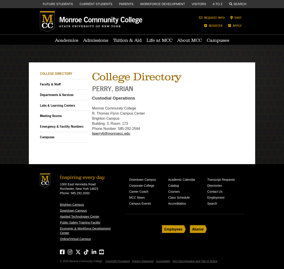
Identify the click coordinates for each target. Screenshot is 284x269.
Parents (126, 4)
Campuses (218, 40)
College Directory (56, 73)
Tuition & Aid (127, 40)
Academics (66, 40)
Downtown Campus (73, 210)
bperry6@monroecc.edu (111, 133)
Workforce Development (162, 4)
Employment (216, 197)
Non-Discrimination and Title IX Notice (195, 261)
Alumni (197, 229)
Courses (174, 191)
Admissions (95, 40)
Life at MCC (159, 40)
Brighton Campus (72, 204)
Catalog (173, 185)
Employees (173, 229)
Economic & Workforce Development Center (85, 231)
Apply (235, 25)
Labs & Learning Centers (57, 105)
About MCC (189, 40)
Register (213, 25)
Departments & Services (56, 95)
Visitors (199, 4)
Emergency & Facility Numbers (61, 126)
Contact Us (215, 191)
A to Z (218, 4)
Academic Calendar (181, 179)
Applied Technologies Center (79, 216)
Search (237, 4)
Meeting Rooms (51, 116)
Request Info (212, 17)
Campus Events (140, 203)
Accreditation (177, 203)
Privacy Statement (143, 261)
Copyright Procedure (117, 261)
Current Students (96, 4)
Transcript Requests (221, 179)
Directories (214, 185)
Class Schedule (179, 197)
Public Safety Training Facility (80, 222)
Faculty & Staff (50, 84)
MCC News (137, 197)
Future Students (58, 4)
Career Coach (138, 191)
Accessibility (163, 261)
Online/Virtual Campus (75, 239)
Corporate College (141, 185)
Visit (236, 17)
